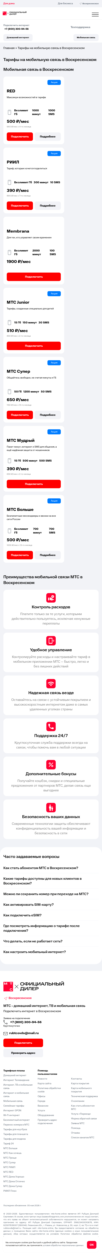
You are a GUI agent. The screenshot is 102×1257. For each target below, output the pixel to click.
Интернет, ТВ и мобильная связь (17, 1086)
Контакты (76, 1079)
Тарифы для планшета (15, 1134)
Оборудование (46, 1115)
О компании (77, 1101)
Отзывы (75, 1133)
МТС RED (8, 1172)
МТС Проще (10, 1158)
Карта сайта (44, 1083)
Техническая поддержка (84, 1096)
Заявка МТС (77, 1123)
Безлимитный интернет (16, 1120)
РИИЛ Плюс (10, 1191)
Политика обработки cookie (49, 1090)
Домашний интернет (18, 37)
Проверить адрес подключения (47, 1121)
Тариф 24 (8, 1143)
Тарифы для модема (14, 1139)
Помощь (75, 1128)
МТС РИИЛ (9, 1167)
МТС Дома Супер (12, 1186)
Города (41, 1101)
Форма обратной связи (84, 1118)
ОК (92, 1245)
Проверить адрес (23, 1053)
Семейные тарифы (13, 1106)
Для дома (9, 3)
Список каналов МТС (82, 1137)
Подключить (20, 136)
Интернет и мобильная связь (16, 1094)
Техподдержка (80, 27)
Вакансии (43, 1106)
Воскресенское (20, 998)
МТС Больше (10, 1148)
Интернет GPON (12, 1110)
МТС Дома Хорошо (13, 1176)
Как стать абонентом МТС (83, 1107)
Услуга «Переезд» (81, 1114)
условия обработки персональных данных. (63, 1245)
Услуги (41, 1110)
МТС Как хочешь (12, 1153)
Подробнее (48, 136)
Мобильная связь (86, 37)
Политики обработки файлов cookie (79, 1234)
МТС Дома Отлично (14, 1181)
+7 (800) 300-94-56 (16, 29)
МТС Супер (9, 1162)
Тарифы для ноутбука (15, 1129)
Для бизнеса (65, 3)
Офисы (41, 1096)
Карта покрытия (80, 1083)
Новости (42, 1079)
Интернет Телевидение (16, 1080)
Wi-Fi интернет (11, 1115)
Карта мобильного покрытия (81, 1090)
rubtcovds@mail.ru (24, 1033)
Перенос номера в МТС (16, 1124)
